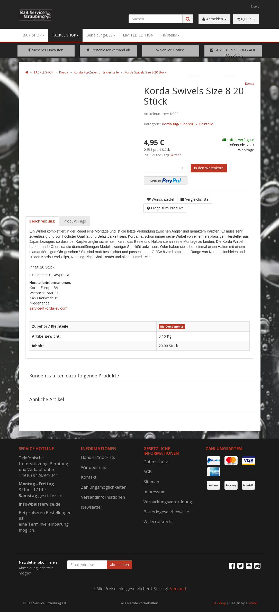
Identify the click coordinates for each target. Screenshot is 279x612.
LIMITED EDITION (138, 35)
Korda (249, 83)
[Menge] (167, 168)
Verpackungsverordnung (167, 502)
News (255, 6)
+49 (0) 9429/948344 (38, 475)
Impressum (154, 492)
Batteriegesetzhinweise (166, 512)
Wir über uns (93, 467)
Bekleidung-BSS (100, 35)
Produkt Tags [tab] (75, 221)
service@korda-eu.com (49, 308)
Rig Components (171, 326)
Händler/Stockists (98, 457)
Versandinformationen (103, 497)
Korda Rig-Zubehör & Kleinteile (187, 124)
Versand (175, 155)
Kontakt (88, 477)
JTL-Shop (219, 603)
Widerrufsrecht (158, 521)
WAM (253, 603)
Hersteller (170, 35)
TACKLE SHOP (65, 35)
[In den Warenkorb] (209, 168)
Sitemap (151, 482)
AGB (147, 472)
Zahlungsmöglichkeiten (104, 487)
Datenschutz (155, 462)
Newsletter (91, 507)
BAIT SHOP (33, 35)
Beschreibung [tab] (42, 221)
